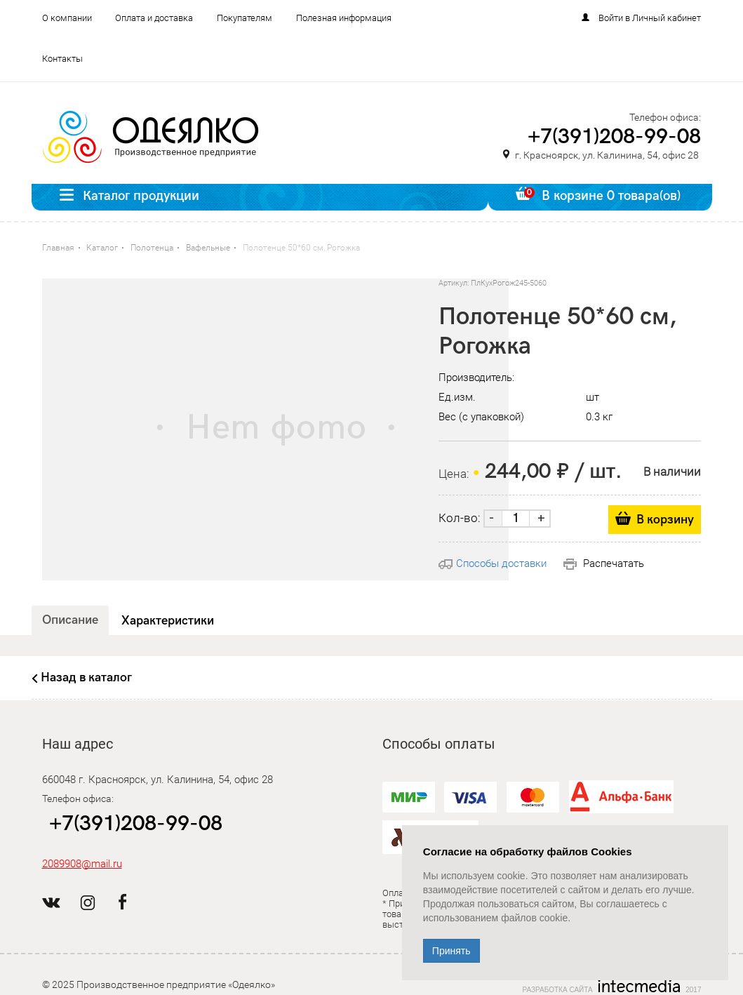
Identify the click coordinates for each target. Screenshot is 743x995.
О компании (67, 18)
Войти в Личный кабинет (649, 18)
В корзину (665, 519)
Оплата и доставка (154, 18)
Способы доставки (493, 563)
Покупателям (244, 18)
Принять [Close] (451, 950)
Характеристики (167, 620)
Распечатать (603, 563)
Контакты (62, 58)
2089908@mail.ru (82, 863)
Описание (70, 620)
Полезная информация (343, 18)
